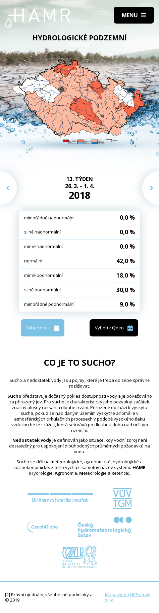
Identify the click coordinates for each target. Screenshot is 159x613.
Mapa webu (117, 594)
